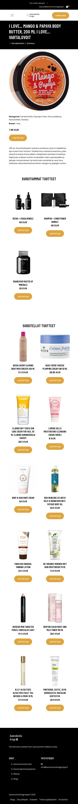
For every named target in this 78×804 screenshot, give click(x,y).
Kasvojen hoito (40, 116)
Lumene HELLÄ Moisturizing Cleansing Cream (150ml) (55, 431)
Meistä (16, 774)
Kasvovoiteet (14, 119)
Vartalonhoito (18, 43)
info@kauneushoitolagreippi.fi (54, 767)
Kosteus (31, 43)
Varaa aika (60, 15)
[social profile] (47, 3)
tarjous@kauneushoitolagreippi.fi (51, 7)
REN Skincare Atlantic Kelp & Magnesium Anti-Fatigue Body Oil (55, 501)
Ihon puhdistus (54, 116)
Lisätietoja (17, 138)
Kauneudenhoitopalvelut (24, 769)
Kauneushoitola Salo (22, 764)
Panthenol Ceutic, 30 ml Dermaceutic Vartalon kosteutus (55, 693)
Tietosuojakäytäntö (48, 799)
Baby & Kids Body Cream (23, 497)
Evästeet (33, 799)
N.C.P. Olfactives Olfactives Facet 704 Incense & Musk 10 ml (23, 693)
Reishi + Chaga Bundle (23, 218)
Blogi (15, 779)
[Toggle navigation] (12, 15)
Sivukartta (63, 799)
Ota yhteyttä (22, 799)
